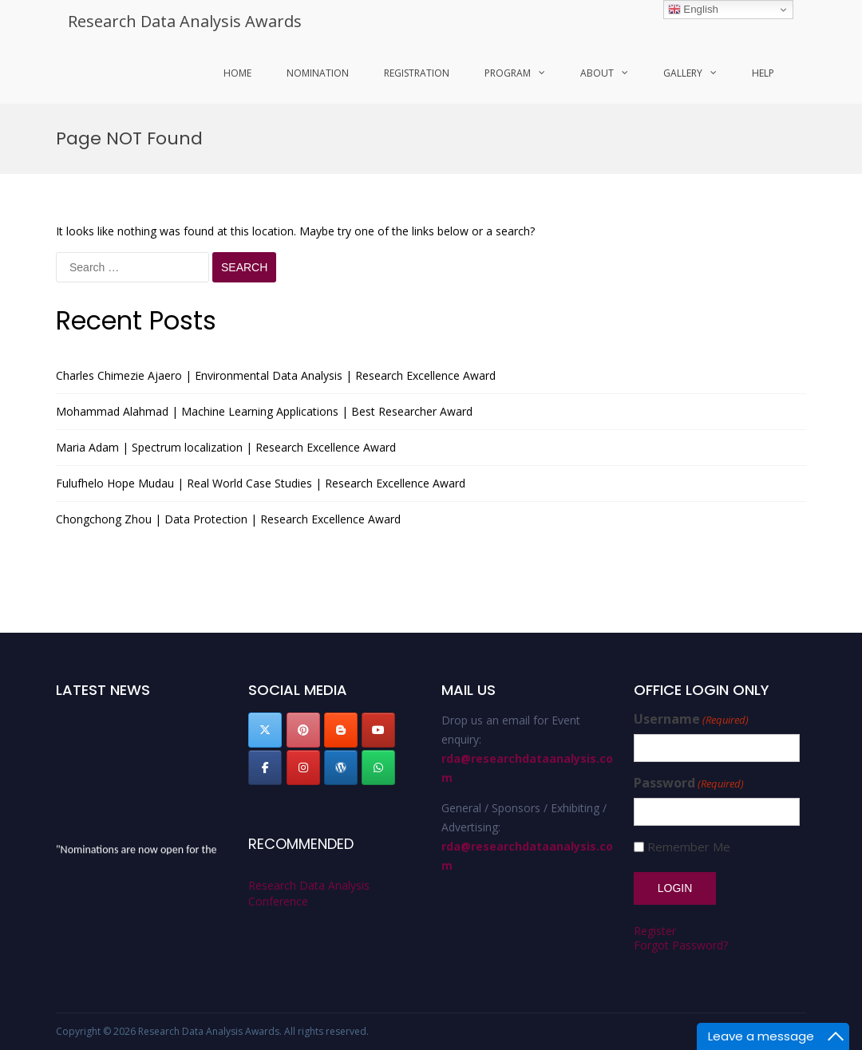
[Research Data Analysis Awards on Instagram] (303, 767)
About (597, 73)
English (693, 9)
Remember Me (688, 847)
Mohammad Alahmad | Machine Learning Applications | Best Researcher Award (264, 411)
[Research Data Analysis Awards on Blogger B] (341, 730)
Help (763, 73)
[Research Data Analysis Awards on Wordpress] (341, 767)
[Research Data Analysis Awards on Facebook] (265, 767)
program (507, 73)
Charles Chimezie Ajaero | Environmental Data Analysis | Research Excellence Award (276, 375)
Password (689, 783)
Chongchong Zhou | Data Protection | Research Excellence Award (228, 519)
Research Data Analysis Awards (185, 21)
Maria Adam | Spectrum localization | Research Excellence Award (226, 447)
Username (691, 719)
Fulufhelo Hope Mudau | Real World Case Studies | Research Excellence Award (260, 483)
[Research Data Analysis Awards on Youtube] (378, 730)
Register (655, 930)
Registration (416, 73)
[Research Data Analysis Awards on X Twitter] (265, 730)
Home (237, 73)
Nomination (318, 73)
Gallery (682, 73)
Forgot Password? (681, 945)
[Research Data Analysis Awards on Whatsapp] (378, 767)
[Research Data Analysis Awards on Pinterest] (303, 730)
